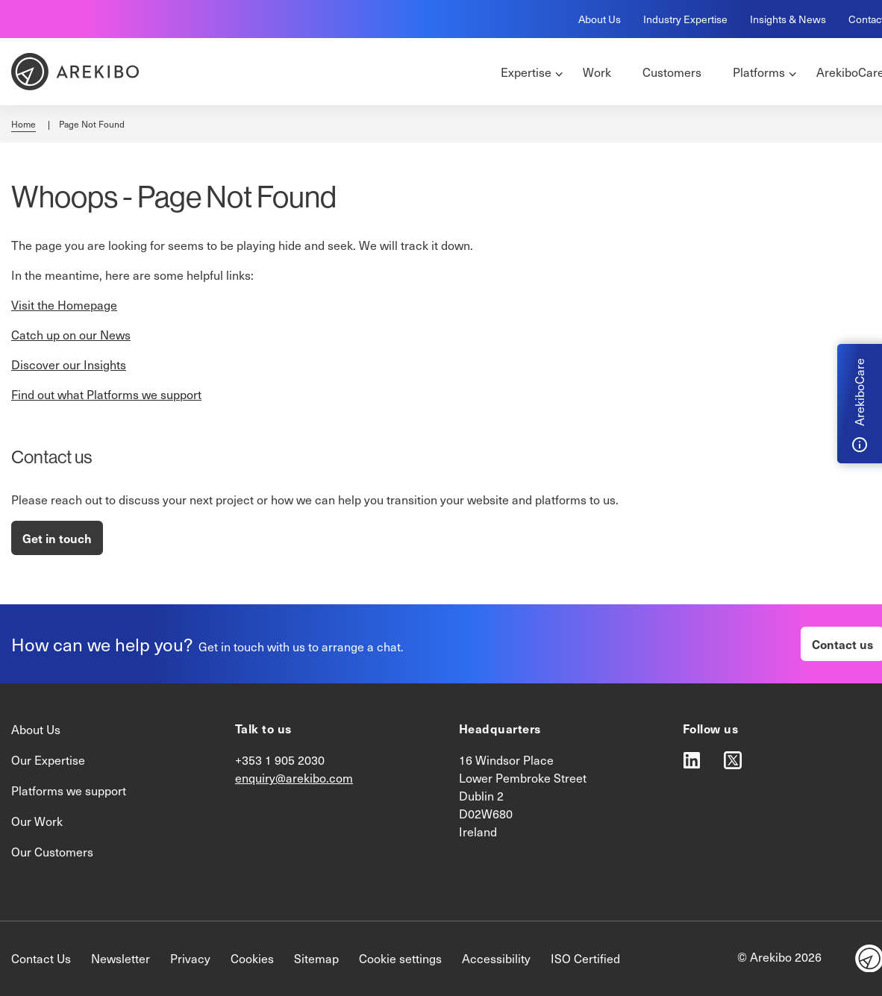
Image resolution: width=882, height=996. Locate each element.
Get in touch (57, 538)
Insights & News (788, 19)
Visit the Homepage (64, 305)
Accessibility (496, 958)
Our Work (37, 821)
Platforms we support (68, 790)
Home (23, 124)
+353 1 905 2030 (280, 760)
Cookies (252, 958)
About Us (599, 19)
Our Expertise (48, 760)
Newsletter (120, 958)
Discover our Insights (68, 364)
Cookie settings (400, 958)
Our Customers (52, 851)
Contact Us (41, 958)
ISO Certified (585, 958)
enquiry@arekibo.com (294, 778)
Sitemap (316, 958)
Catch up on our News (71, 334)
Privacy (190, 958)
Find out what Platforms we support (106, 394)
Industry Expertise (685, 19)
